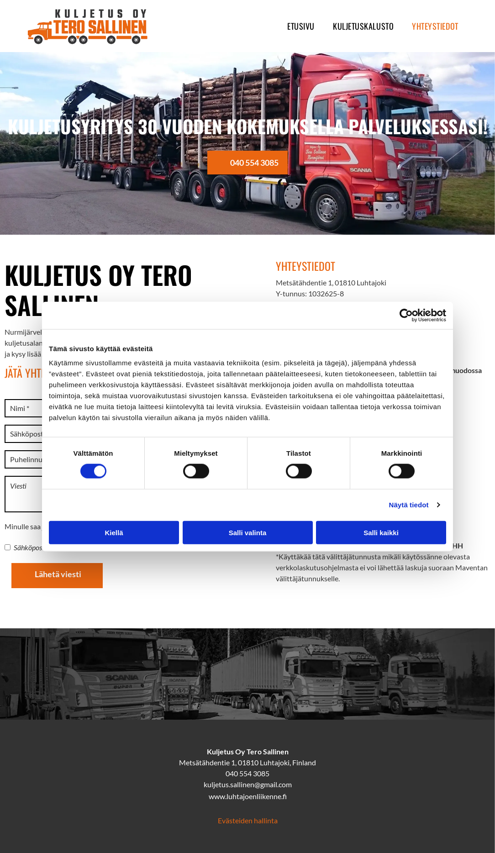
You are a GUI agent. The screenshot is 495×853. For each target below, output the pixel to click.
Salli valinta (248, 532)
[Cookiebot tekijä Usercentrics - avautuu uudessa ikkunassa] (406, 315)
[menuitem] (301, 26)
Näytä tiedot (409, 505)
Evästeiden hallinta (248, 820)
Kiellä (114, 532)
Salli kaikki (381, 532)
